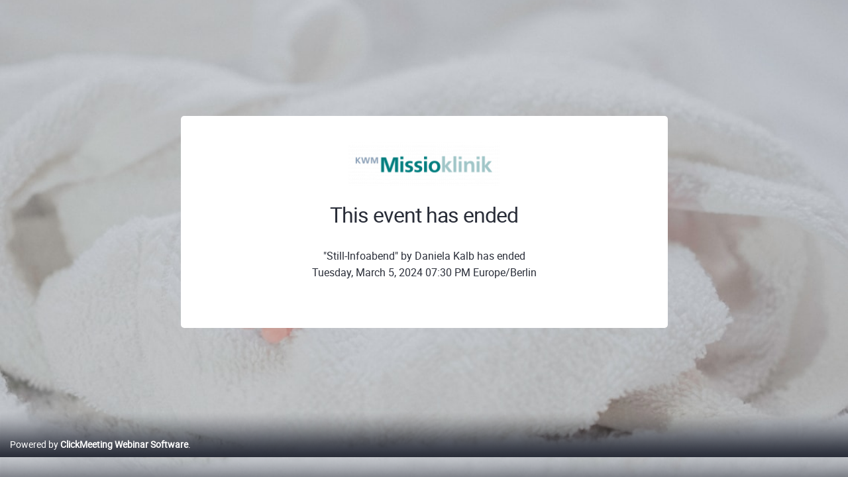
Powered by (99, 458)
